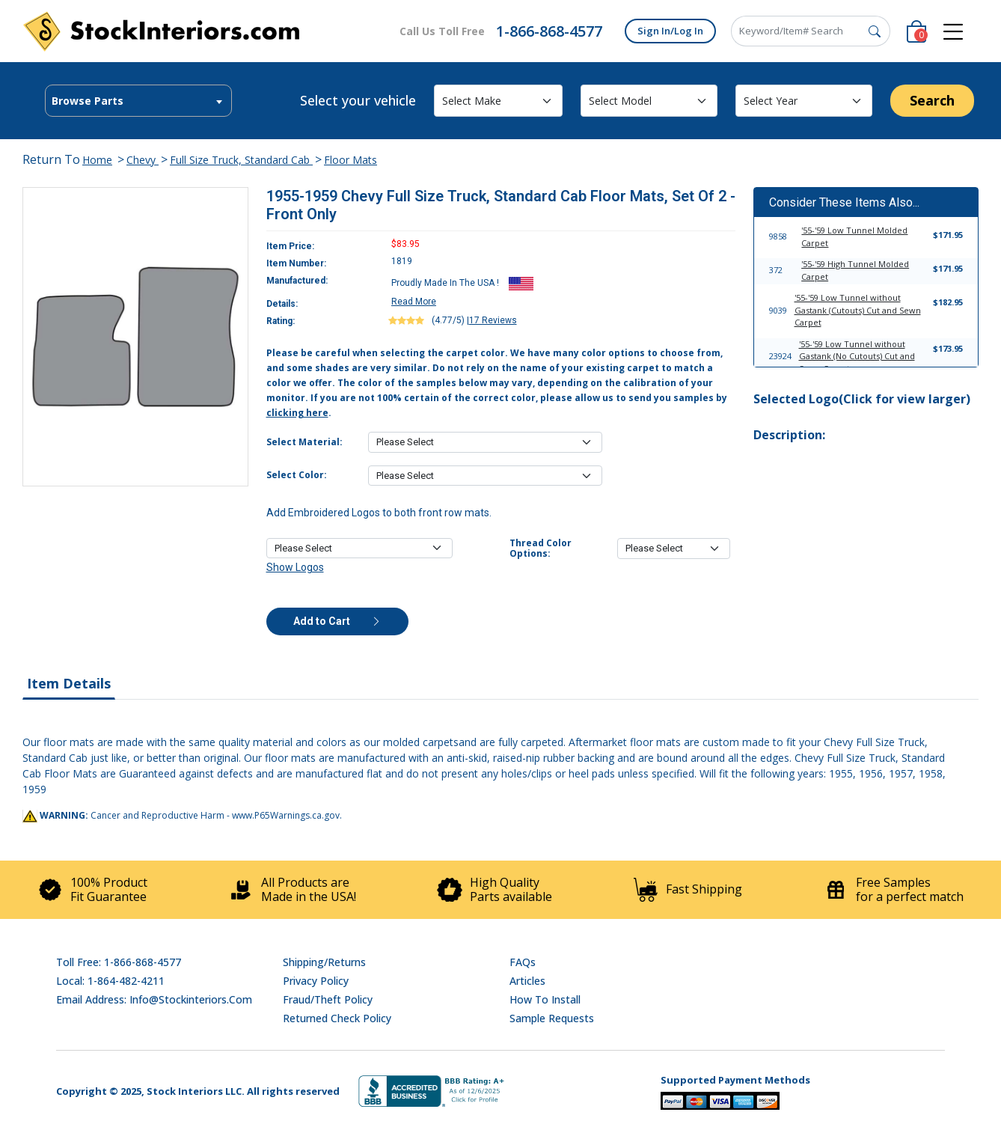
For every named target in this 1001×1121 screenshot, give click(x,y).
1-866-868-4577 (549, 31)
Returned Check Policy (337, 1018)
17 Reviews (493, 320)
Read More (413, 301)
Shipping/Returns (324, 962)
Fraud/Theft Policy (328, 999)
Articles (527, 981)
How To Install (545, 999)
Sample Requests (551, 1018)
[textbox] (138, 101)
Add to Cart (337, 621)
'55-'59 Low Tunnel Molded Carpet (854, 236)
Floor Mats (350, 160)
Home (97, 160)
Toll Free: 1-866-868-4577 (118, 962)
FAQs (522, 962)
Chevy (142, 160)
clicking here (297, 412)
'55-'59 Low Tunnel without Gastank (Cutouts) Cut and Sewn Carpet (858, 310)
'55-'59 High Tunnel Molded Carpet (855, 270)
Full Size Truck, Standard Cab (241, 160)
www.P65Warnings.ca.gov (286, 815)
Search (932, 100)
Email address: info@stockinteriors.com (154, 999)
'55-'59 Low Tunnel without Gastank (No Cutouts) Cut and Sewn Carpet (857, 356)
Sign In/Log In (670, 30)
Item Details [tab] (69, 683)
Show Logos (295, 567)
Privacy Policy (316, 981)
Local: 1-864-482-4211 (110, 981)
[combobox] (138, 101)
